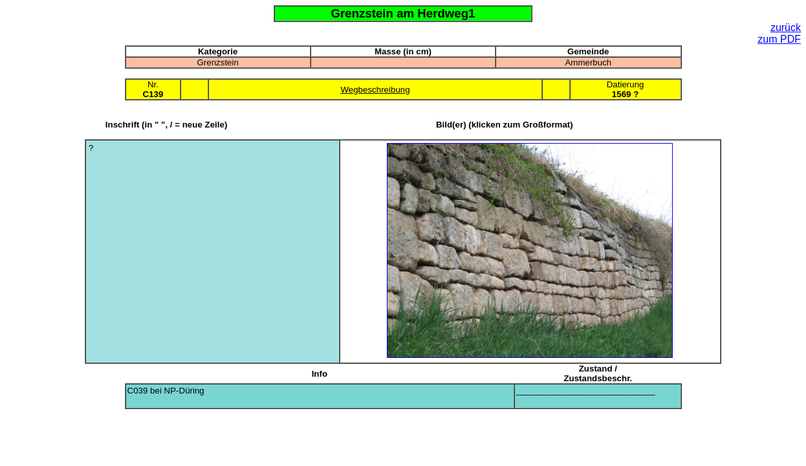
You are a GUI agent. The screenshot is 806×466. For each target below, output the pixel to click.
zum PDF (779, 39)
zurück (785, 27)
